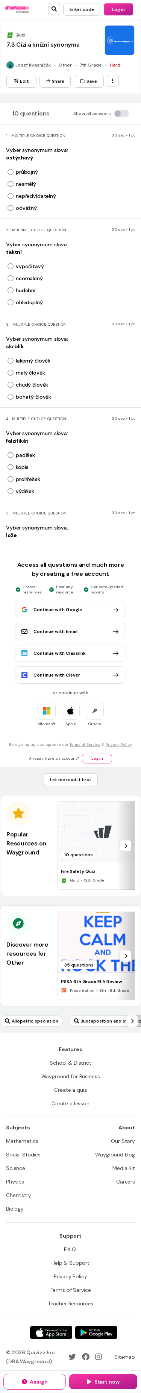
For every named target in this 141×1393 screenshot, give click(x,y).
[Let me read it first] (71, 779)
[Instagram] (98, 1357)
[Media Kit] (123, 1168)
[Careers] (125, 1181)
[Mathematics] (22, 1141)
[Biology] (15, 1208)
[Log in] (118, 9)
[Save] (89, 81)
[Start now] (103, 1382)
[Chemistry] (18, 1195)
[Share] (55, 81)
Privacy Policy (119, 744)
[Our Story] (123, 1141)
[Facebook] (85, 1357)
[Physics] (15, 1181)
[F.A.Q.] (70, 1249)
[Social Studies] (23, 1154)
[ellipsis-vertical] (113, 81)
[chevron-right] (126, 846)
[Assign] (34, 1382)
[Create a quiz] (70, 1089)
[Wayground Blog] (115, 1154)
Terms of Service (85, 744)
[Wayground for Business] (70, 1076)
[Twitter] (72, 1357)
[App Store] (51, 1332)
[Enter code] (81, 9)
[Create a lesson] (70, 1103)
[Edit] (21, 81)
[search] (54, 9)
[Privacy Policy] (70, 1276)
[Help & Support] (70, 1262)
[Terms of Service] (70, 1290)
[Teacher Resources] (71, 1303)
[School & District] (70, 1062)
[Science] (15, 1168)
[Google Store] (96, 1332)
